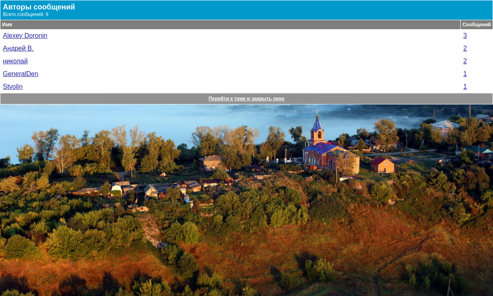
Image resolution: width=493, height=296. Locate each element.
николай (15, 61)
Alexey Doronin (25, 35)
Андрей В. (18, 48)
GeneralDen (20, 73)
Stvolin (13, 86)
